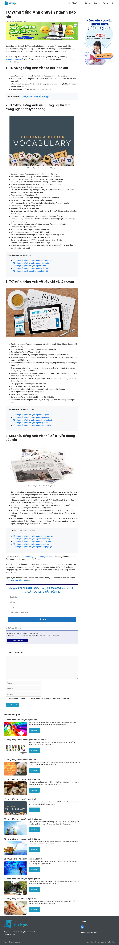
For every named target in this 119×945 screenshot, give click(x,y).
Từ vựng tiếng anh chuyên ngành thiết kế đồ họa (25, 740)
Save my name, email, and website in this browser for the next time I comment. (38, 699)
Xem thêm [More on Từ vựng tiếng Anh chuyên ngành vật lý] (34, 810)
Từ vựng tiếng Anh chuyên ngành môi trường (32, 541)
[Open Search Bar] (112, 3)
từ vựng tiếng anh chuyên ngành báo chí (38, 557)
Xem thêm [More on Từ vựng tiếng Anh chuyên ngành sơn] (34, 730)
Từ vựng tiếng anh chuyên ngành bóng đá (30, 271)
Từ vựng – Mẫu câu (18, 580)
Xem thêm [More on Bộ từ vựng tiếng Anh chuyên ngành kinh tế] (34, 869)
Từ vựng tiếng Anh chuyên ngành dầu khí (22, 839)
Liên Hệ (97, 942)
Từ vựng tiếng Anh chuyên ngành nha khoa (31, 544)
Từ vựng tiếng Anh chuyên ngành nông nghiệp (32, 547)
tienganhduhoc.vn (13, 59)
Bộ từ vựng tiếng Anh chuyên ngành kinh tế (23, 859)
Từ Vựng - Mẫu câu (14, 628)
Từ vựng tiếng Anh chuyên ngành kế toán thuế (32, 420)
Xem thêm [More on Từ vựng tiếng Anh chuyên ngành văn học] (34, 790)
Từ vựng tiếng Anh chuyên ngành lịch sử (22, 879)
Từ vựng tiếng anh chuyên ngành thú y (21, 760)
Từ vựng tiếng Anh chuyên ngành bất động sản (33, 260)
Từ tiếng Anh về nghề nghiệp (34, 96)
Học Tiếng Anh (76, 3)
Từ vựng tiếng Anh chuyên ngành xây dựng (23, 819)
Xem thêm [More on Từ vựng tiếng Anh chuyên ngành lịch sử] (34, 889)
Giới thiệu (90, 942)
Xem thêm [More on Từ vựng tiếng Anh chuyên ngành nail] (34, 909)
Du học (87, 3)
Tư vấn (105, 3)
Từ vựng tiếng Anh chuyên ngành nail (20, 899)
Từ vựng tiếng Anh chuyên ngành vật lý (21, 799)
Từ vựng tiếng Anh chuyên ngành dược (29, 266)
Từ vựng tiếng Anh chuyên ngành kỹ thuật (30, 423)
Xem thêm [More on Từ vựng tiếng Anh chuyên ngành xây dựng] (34, 830)
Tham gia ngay (17, 640)
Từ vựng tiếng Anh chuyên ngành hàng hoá (31, 415)
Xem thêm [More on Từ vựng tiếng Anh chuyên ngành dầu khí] (34, 849)
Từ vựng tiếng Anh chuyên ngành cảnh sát (31, 263)
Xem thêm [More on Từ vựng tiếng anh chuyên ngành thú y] (34, 770)
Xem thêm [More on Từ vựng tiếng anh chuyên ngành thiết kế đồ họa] (34, 750)
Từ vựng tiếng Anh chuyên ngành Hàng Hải (31, 417)
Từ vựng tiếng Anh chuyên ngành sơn (20, 720)
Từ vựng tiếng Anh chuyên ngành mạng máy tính (33, 536)
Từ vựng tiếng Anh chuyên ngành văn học (22, 779)
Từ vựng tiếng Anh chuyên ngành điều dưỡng (32, 268)
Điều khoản (111, 942)
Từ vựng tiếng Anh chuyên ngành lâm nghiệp (32, 425)
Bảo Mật (103, 942)
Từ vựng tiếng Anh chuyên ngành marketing (31, 539)
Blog (98, 3)
